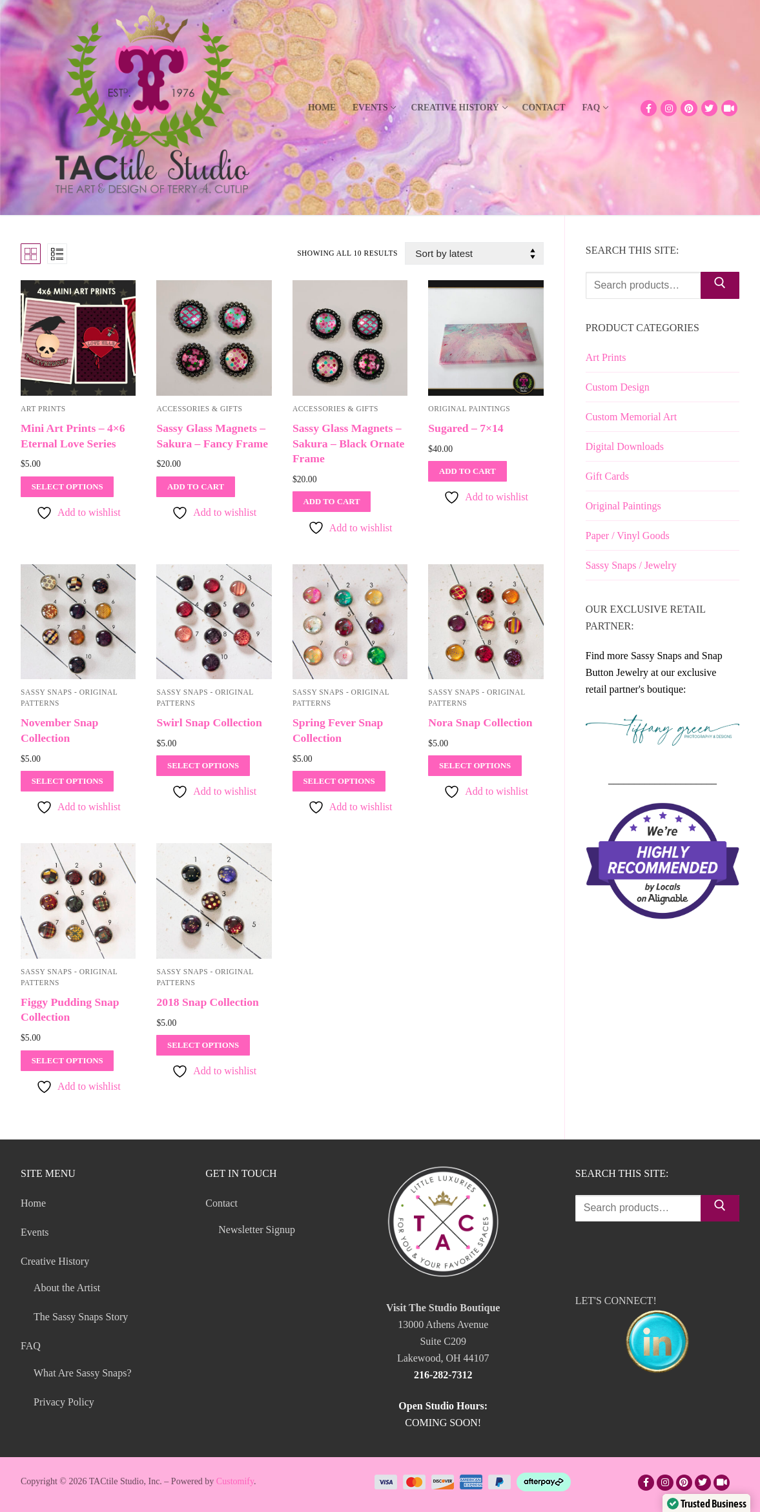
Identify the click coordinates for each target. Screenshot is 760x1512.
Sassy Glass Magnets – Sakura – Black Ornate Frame (349, 443)
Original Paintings (469, 409)
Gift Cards (607, 476)
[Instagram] (669, 108)
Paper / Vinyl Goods (628, 535)
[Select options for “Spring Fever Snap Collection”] (339, 781)
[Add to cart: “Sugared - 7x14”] (467, 471)
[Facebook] (649, 108)
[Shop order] (474, 253)
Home (33, 1203)
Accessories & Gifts (199, 409)
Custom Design (618, 387)
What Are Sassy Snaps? (83, 1372)
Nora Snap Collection (480, 722)
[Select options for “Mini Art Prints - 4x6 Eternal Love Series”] (67, 486)
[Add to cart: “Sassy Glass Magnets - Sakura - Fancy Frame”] (195, 486)
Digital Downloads (625, 446)
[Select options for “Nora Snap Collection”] (474, 765)
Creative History (56, 1261)
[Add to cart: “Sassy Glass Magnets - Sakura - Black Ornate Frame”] (332, 501)
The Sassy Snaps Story (81, 1316)
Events (35, 1232)
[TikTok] (729, 108)
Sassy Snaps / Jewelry (631, 565)
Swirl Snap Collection (209, 722)
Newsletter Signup (256, 1229)
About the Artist (67, 1287)
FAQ (32, 1345)
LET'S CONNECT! (657, 1337)
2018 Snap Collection (207, 1002)
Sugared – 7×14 (465, 428)
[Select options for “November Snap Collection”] (67, 781)
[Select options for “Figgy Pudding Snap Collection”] (67, 1060)
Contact (222, 1203)
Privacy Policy (64, 1401)
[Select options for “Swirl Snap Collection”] (202, 765)
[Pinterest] (689, 108)
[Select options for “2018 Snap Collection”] (202, 1045)
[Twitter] (709, 108)
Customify (235, 1481)
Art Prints (43, 409)
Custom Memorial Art (631, 416)
